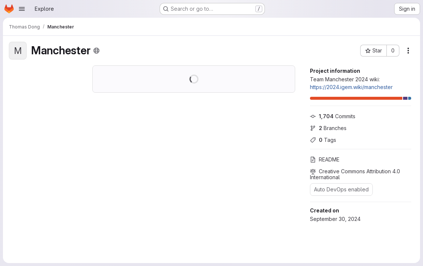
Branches (328, 128)
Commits (332, 116)
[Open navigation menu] (22, 9)
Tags (323, 140)
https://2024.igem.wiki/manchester (351, 87)
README (325, 159)
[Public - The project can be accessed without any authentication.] (96, 51)
